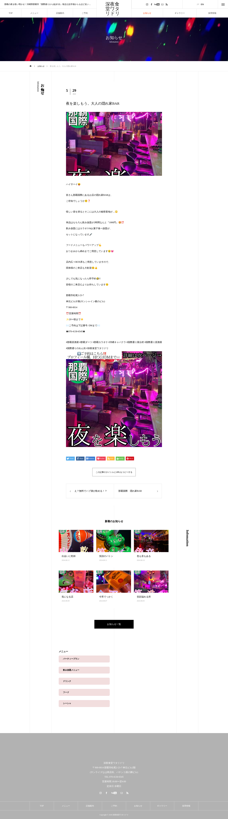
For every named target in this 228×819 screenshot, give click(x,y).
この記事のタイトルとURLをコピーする (114, 472)
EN (202, 4)
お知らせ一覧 (114, 624)
